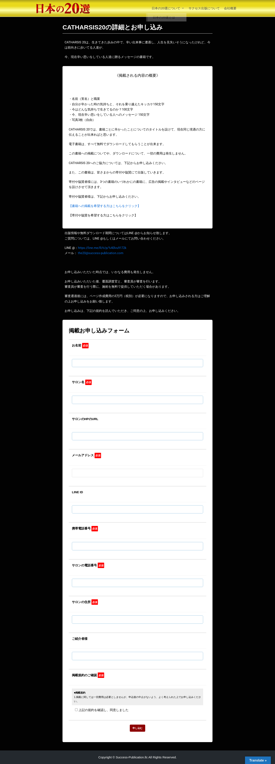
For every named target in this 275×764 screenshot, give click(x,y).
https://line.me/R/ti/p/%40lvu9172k (102, 248)
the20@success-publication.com (100, 253)
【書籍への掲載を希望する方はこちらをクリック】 (105, 206)
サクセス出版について (204, 8)
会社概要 (230, 8)
